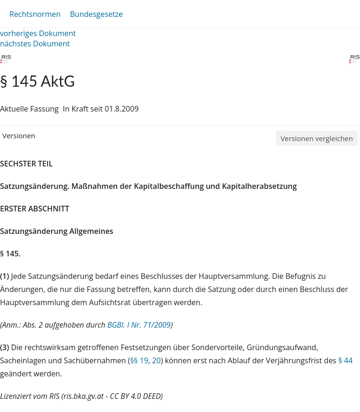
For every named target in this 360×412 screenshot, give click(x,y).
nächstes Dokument (35, 43)
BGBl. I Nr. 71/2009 (139, 325)
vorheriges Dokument (38, 33)
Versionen (18, 135)
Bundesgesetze (96, 14)
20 (156, 360)
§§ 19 (139, 360)
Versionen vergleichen (317, 138)
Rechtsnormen (34, 14)
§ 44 (345, 360)
